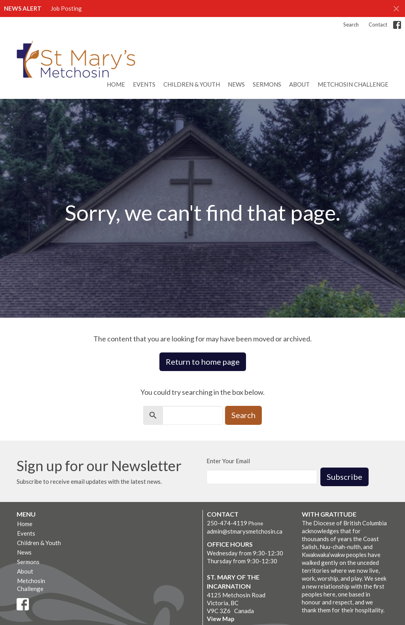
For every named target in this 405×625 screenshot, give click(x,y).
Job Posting (66, 8)
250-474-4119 (227, 523)
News (236, 84)
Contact (378, 24)
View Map (221, 618)
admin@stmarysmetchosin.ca (244, 531)
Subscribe (344, 476)
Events (144, 84)
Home (116, 84)
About (299, 84)
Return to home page (203, 361)
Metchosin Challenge (353, 84)
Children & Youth (191, 84)
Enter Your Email (228, 460)
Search (351, 24)
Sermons (267, 84)
